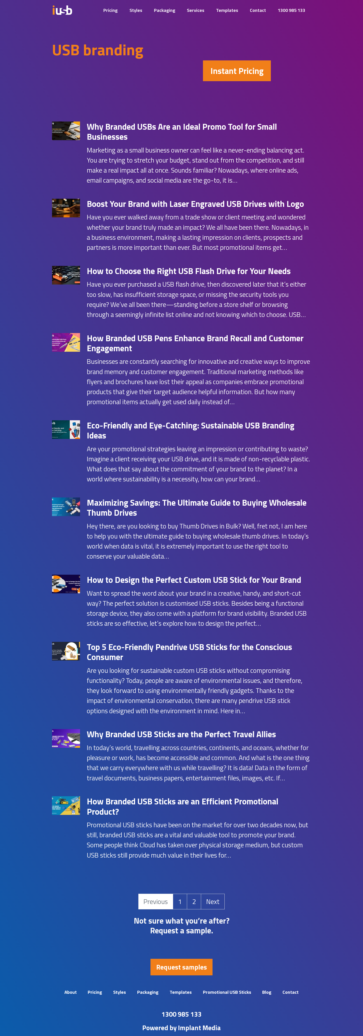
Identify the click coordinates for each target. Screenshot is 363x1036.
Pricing (110, 10)
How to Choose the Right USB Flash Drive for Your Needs (189, 270)
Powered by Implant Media (181, 1027)
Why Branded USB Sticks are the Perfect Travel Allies (181, 734)
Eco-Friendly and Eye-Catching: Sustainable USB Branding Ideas (190, 430)
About (70, 992)
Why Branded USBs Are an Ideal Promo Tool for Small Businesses (182, 131)
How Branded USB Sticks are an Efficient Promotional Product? (182, 806)
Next (213, 901)
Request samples (181, 967)
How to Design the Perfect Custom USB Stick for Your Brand (194, 579)
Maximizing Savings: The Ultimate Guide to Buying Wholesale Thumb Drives (197, 507)
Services (195, 10)
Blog (266, 992)
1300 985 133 (291, 10)
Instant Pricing (237, 70)
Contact (258, 10)
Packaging (164, 10)
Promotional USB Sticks (227, 992)
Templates (227, 10)
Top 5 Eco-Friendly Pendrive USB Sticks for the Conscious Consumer (189, 651)
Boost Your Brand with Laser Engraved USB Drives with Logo (195, 203)
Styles (135, 10)
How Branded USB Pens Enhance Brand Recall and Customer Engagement (195, 343)
